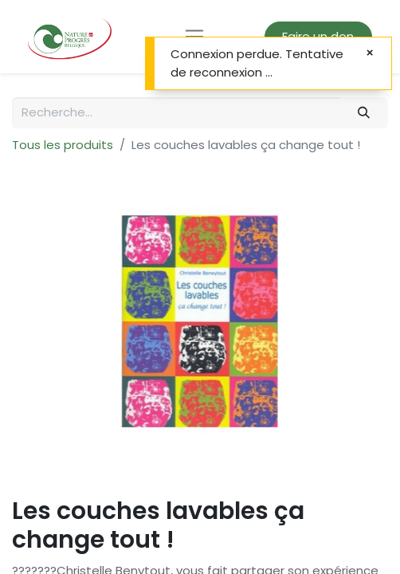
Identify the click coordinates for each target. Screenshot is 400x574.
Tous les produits (62, 144)
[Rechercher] (364, 112)
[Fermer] (369, 53)
